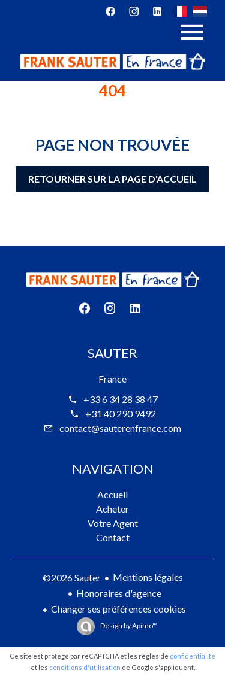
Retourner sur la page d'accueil (112, 178)
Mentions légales (148, 577)
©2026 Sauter (72, 577)
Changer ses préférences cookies (118, 608)
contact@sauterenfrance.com (120, 428)
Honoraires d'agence (118, 593)
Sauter (112, 353)
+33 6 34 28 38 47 (120, 399)
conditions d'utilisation (85, 667)
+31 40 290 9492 (120, 413)
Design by (128, 625)
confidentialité (192, 656)
